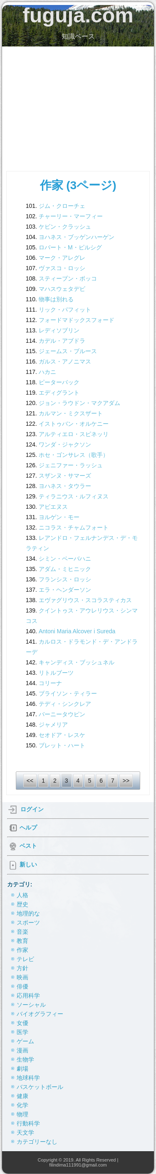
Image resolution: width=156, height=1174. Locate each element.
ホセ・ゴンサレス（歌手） (74, 455)
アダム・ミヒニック (65, 569)
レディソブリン (59, 330)
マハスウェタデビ (62, 289)
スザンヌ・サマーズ (65, 475)
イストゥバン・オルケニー (74, 423)
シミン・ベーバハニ (65, 558)
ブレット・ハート (62, 745)
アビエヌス (53, 506)
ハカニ (47, 372)
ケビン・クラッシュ (65, 226)
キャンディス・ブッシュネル (76, 662)
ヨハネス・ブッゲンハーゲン (76, 237)
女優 (22, 1023)
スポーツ (28, 922)
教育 (22, 940)
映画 (22, 977)
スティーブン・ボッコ (68, 278)
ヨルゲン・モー (59, 517)
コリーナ (50, 683)
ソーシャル (31, 1004)
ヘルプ (28, 827)
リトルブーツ (56, 672)
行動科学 (28, 1123)
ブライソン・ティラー (68, 693)
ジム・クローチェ (62, 206)
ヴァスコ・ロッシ (62, 268)
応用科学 (28, 995)
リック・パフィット (65, 309)
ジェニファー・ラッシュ (71, 465)
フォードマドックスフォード (76, 320)
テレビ (25, 959)
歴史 (22, 904)
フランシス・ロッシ (65, 579)
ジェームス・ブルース (68, 351)
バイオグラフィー (40, 1013)
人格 (22, 895)
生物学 (25, 1059)
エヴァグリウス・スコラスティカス (85, 600)
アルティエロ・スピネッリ (74, 434)
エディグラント (59, 392)
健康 (22, 1096)
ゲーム (25, 1041)
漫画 (22, 1050)
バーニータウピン (62, 714)
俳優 (22, 986)
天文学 (25, 1132)
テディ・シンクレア (65, 703)
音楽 (22, 931)
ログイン (32, 809)
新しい (28, 864)
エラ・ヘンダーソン (65, 589)
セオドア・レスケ (62, 735)
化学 (22, 1105)
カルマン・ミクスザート (71, 413)
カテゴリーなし (37, 1141)
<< (30, 780)
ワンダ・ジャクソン (65, 444)
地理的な (28, 913)
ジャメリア (53, 724)
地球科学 (28, 1077)
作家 (22, 950)
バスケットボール (40, 1087)
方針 (22, 968)
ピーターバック (59, 382)
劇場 (22, 1068)
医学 (22, 1032)
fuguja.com (78, 15)
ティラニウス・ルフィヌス (74, 496)
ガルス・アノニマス (65, 361)
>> (126, 780)
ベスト (28, 846)
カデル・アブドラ (62, 340)
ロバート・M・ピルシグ (70, 247)
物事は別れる (56, 299)
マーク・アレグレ (62, 257)
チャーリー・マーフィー (71, 216)
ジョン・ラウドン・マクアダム (79, 403)
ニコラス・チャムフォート (74, 527)
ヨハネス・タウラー (65, 486)
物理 (22, 1114)
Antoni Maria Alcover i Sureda (77, 631)
